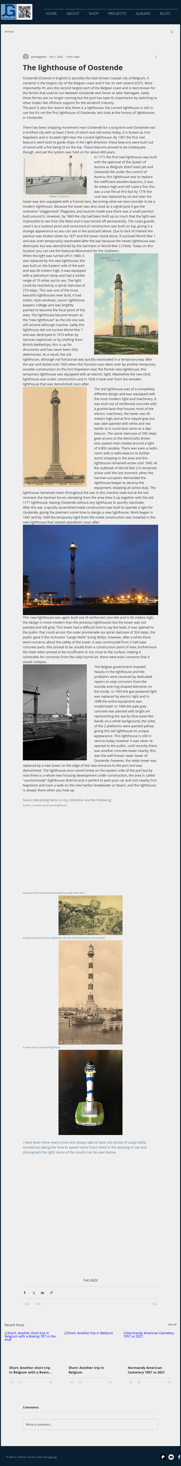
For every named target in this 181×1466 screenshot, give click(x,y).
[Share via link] (51, 1292)
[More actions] (156, 56)
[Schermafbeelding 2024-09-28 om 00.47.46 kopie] (163, 1457)
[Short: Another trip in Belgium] (90, 1346)
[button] (172, 31)
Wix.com (52, 1457)
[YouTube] (171, 1457)
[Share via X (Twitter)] (33, 1292)
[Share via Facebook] (24, 1292)
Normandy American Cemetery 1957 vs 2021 (146, 1370)
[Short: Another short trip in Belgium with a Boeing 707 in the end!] (31, 1346)
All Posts (9, 31)
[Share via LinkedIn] (42, 1292)
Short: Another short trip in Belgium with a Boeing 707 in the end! (30, 1370)
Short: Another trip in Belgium (86, 1370)
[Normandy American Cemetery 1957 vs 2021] (149, 1346)
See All (172, 1324)
